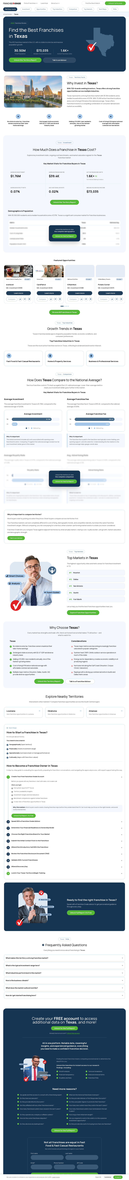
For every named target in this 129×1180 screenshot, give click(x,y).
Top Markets (88, 9)
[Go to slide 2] (64, 306)
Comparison (73, 9)
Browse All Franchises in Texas (64, 312)
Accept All (118, 1177)
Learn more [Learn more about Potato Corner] (110, 293)
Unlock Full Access (115, 3)
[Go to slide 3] (66, 306)
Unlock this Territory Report (25, 60)
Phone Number (59, 1163)
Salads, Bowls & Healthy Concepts (14, 279)
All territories (7, 14)
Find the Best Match (92, 3)
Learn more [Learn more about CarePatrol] (49, 293)
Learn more (56, 1177)
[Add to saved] (29, 299)
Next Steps (103, 9)
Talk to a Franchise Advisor (80, 681)
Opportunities (41, 9)
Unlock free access (73, 1033)
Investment (26, 9)
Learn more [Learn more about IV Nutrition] (79, 293)
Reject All (98, 1177)
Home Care (40, 279)
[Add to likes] (20, 299)
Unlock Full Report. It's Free (23, 816)
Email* (33, 1163)
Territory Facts (10, 9)
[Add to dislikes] (25, 299)
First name (34, 1153)
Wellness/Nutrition (72, 279)
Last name (68, 1153)
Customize (107, 1177)
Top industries (57, 9)
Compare (11, 299)
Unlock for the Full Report (64, 236)
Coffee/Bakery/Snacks (104, 279)
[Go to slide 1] (62, 306)
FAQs (115, 9)
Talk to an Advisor (59, 60)
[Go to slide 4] (68, 306)
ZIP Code (80, 1163)
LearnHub (44, 3)
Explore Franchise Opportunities (83, 612)
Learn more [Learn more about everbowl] (18, 293)
